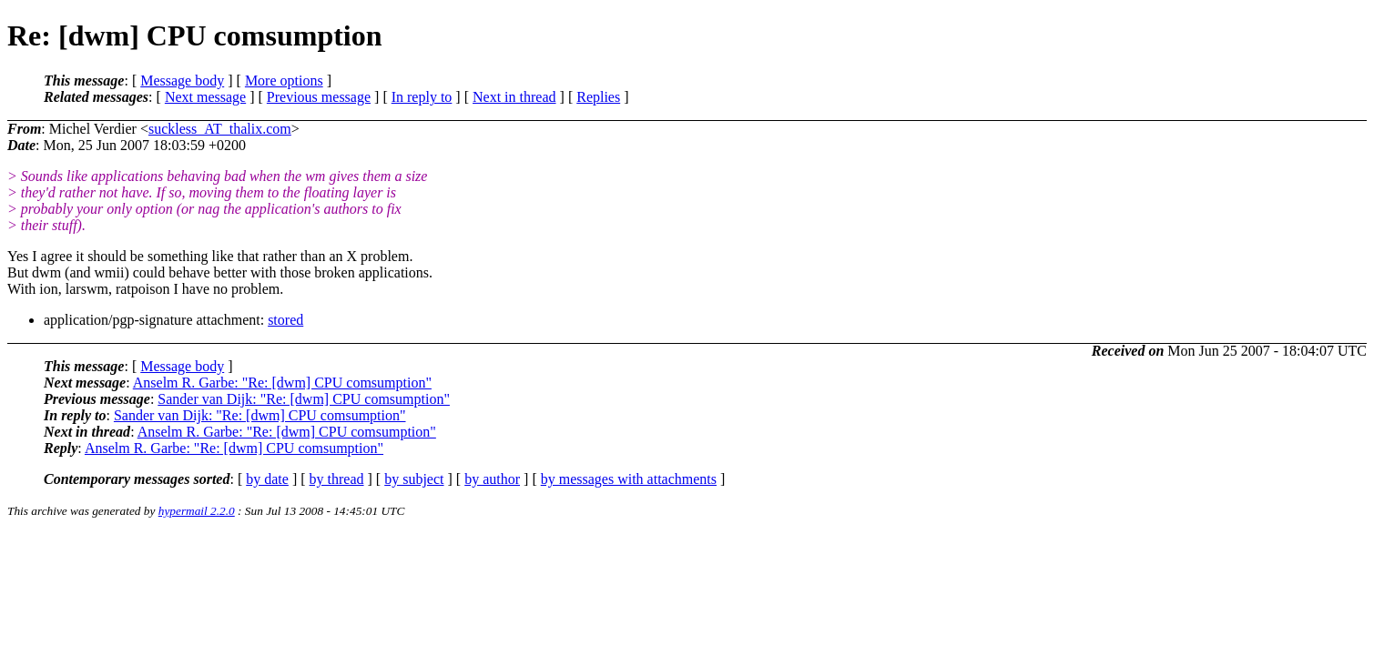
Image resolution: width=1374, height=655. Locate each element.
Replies (598, 97)
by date (267, 479)
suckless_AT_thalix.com (219, 128)
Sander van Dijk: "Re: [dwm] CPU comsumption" (304, 399)
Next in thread (514, 97)
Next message (205, 97)
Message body (182, 80)
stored (285, 320)
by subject (413, 479)
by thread (337, 479)
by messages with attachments (629, 479)
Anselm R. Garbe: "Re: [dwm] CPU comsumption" (282, 382)
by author (492, 479)
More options (284, 80)
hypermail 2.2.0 (196, 511)
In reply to (422, 97)
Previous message (319, 97)
